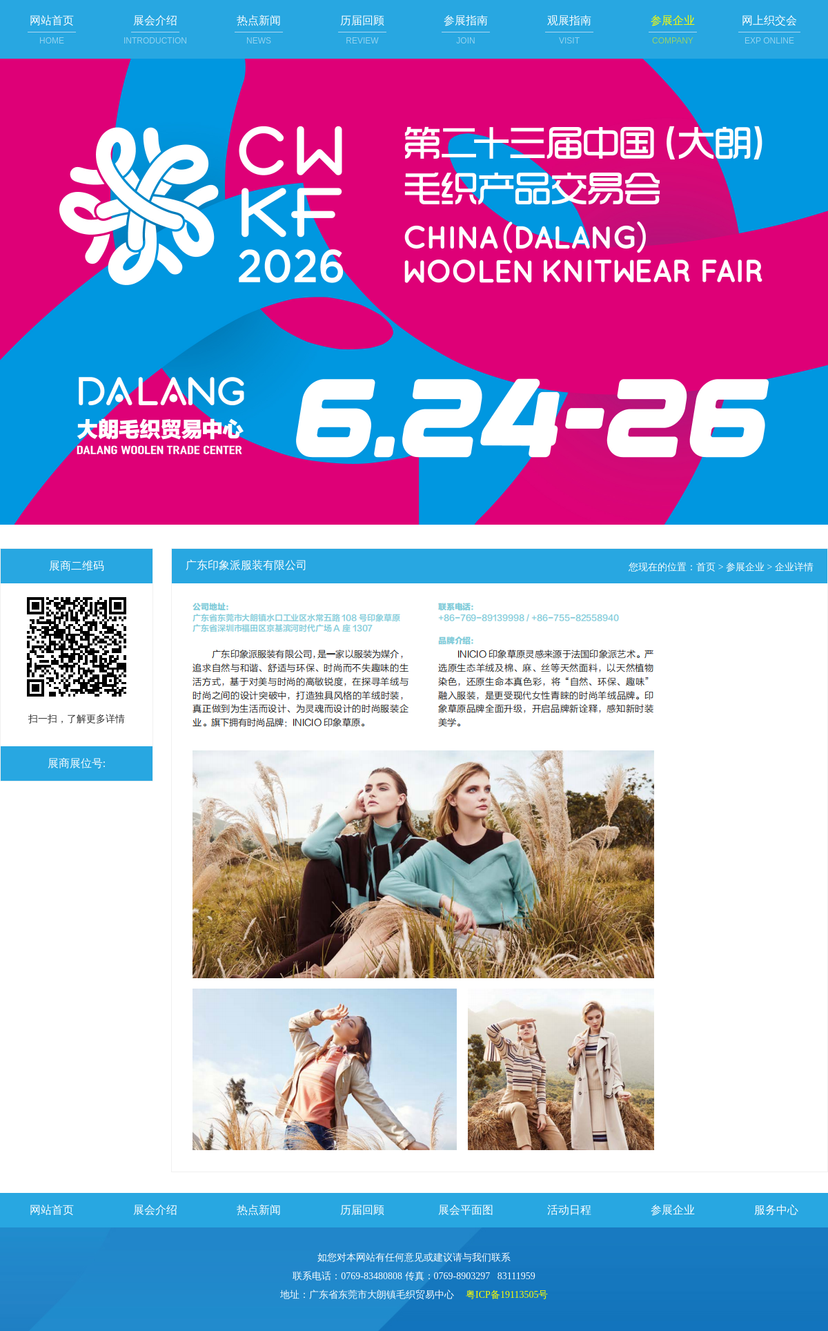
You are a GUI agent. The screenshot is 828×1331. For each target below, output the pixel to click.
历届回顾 (362, 1210)
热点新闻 (259, 1210)
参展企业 (745, 567)
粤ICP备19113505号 (507, 1295)
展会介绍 (155, 1210)
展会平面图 (465, 1210)
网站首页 (52, 1210)
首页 (706, 567)
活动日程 (569, 1210)
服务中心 (776, 1210)
